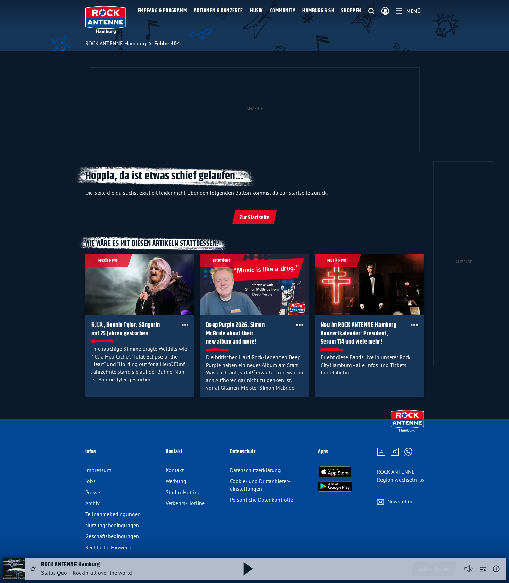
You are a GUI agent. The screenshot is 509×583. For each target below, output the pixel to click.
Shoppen (351, 10)
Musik (256, 10)
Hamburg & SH (318, 10)
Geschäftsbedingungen (112, 536)
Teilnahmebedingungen (113, 514)
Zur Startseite (254, 218)
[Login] (385, 11)
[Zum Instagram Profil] (395, 452)
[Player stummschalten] (468, 568)
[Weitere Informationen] (496, 568)
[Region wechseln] (400, 475)
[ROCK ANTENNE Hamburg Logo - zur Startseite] (105, 20)
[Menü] (408, 11)
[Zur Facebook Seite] (381, 452)
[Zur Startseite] (407, 430)
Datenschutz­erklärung (255, 470)
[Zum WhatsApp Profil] (408, 452)
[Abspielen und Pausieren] (248, 569)
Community (283, 10)
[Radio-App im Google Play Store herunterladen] (335, 486)
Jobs (90, 481)
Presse (92, 492)
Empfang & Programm (162, 10)
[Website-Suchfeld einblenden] (371, 11)
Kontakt (175, 470)
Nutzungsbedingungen (112, 525)
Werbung (176, 481)
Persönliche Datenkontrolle (261, 499)
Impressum (98, 470)
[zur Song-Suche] (482, 569)
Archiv (92, 503)
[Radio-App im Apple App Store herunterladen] (335, 471)
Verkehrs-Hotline (185, 503)
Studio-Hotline (183, 492)
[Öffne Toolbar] (185, 324)
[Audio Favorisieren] (33, 568)
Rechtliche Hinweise (108, 547)
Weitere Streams (434, 569)
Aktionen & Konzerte (218, 10)
